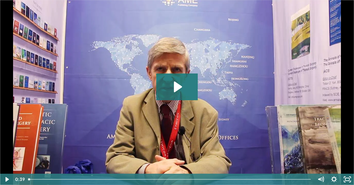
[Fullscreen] (347, 179)
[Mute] (320, 179)
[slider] (170, 179)
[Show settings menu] (334, 179)
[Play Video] (6, 179)
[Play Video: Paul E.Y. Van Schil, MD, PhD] (177, 86)
